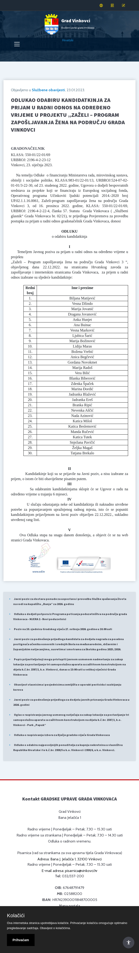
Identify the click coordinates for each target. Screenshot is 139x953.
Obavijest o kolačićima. (55, 928)
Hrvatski (67, 40)
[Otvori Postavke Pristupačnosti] (128, 942)
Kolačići (16, 915)
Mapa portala (69, 906)
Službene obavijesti (48, 90)
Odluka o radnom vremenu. (69, 841)
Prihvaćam (21, 940)
